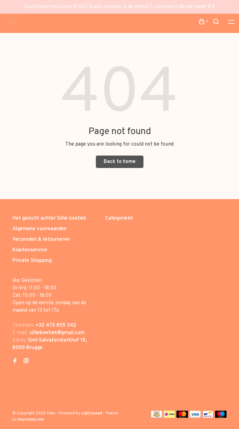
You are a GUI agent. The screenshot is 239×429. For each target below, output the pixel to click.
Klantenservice (29, 250)
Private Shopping (32, 261)
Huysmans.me (31, 419)
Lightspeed (91, 413)
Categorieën (119, 218)
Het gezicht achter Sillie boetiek (49, 218)
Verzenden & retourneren (41, 239)
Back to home (120, 162)
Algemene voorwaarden (39, 229)
